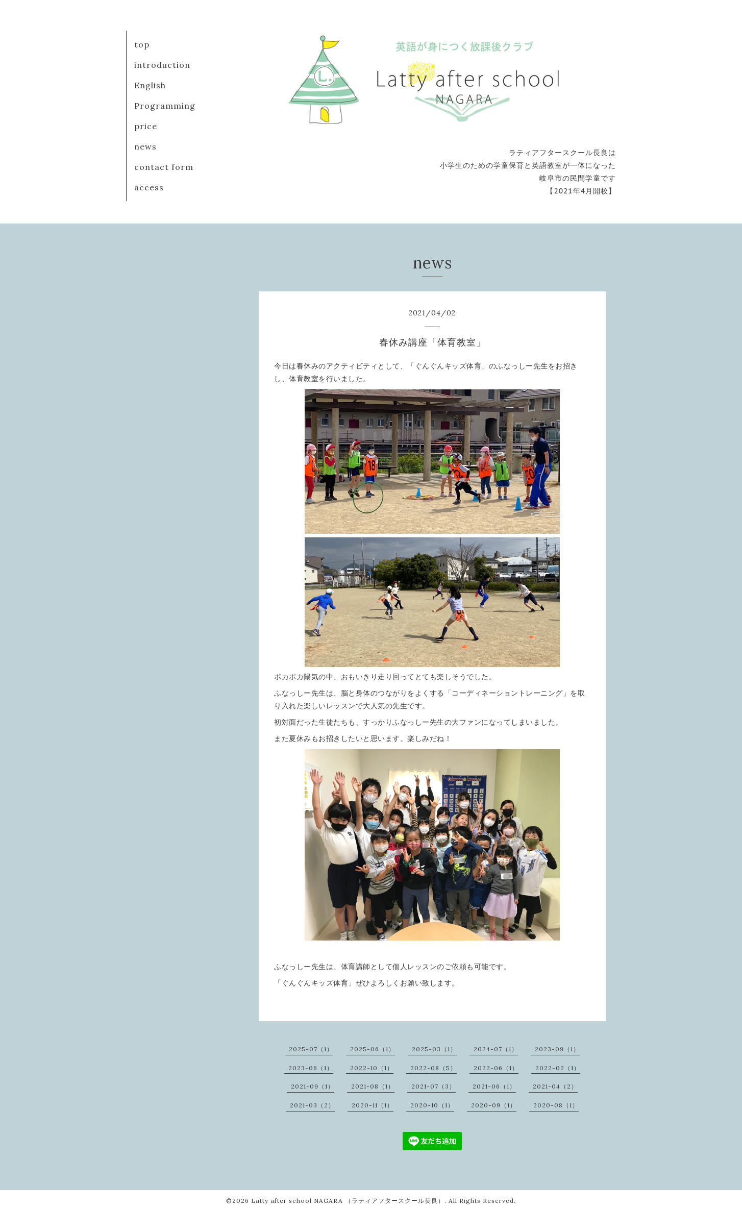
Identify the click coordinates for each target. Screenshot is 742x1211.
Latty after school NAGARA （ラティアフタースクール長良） (347, 1200)
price (145, 126)
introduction (162, 65)
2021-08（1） (372, 1086)
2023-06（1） (310, 1068)
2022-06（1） (496, 1068)
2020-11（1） (372, 1105)
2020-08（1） (556, 1105)
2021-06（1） (494, 1086)
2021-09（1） (312, 1086)
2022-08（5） (433, 1068)
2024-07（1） (496, 1049)
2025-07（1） (311, 1049)
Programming (164, 106)
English (150, 85)
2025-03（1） (434, 1049)
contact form (163, 167)
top (142, 44)
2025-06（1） (372, 1049)
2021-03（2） (312, 1105)
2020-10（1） (432, 1105)
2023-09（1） (557, 1049)
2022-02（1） (557, 1068)
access (149, 187)
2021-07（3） (433, 1086)
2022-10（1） (371, 1068)
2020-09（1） (493, 1105)
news (145, 146)
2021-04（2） (555, 1086)
